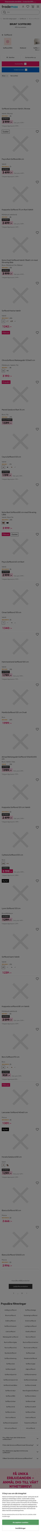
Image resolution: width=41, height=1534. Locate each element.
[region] (20, 1511)
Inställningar (20, 1528)
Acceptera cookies (20, 1522)
